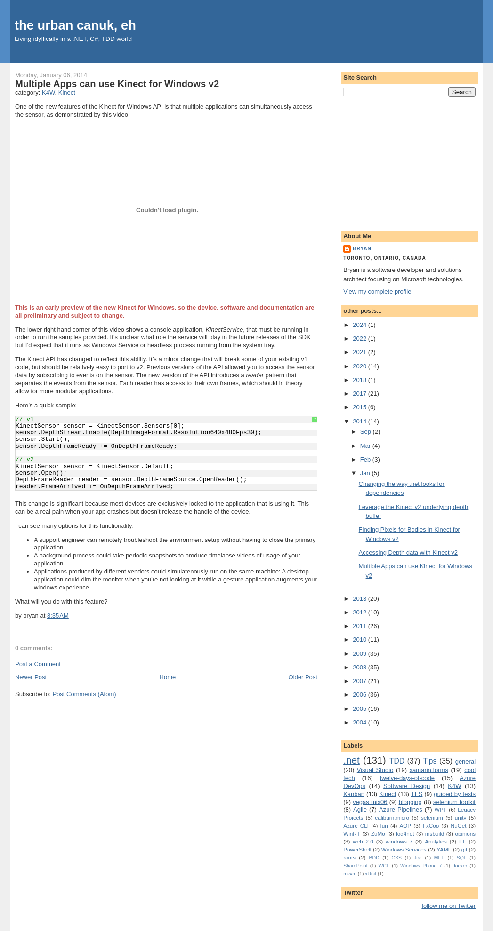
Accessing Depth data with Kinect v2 (408, 552)
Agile (360, 809)
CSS (397, 857)
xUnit (370, 873)
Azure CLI (356, 825)
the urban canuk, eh (75, 25)
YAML (443, 849)
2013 (360, 598)
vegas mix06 (370, 801)
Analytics (436, 841)
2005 (360, 708)
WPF (441, 809)
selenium (432, 817)
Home (168, 677)
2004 (360, 722)
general (465, 761)
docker (460, 865)
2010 (360, 639)
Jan (366, 473)
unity (461, 817)
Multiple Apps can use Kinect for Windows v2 (117, 84)
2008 (360, 667)
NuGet (459, 825)
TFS (417, 793)
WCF (383, 865)
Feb (366, 459)
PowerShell (357, 849)
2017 (360, 393)
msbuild (434, 833)
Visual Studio (375, 769)
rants (349, 857)
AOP (405, 825)
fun (384, 825)
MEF (439, 857)
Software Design (406, 785)
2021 (360, 352)
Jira (418, 857)
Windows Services (404, 849)
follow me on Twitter (448, 905)
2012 (360, 612)
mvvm (349, 873)
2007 (360, 680)
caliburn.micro (392, 817)
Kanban (353, 793)
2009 (360, 653)
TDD (396, 761)
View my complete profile (377, 291)
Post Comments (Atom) (84, 694)
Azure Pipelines (400, 809)
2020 (360, 366)
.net (351, 760)
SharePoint (355, 865)
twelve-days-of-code (407, 777)
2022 (360, 338)
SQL (462, 857)
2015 (360, 407)
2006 (360, 694)
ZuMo (378, 833)
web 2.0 (363, 841)
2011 (360, 625)
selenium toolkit (454, 801)
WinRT (351, 833)
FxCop (431, 825)
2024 (360, 324)
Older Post (303, 677)
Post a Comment (38, 664)
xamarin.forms (429, 769)
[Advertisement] (409, 162)
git (464, 849)
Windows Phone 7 (421, 865)
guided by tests (455, 793)
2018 (360, 379)
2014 (360, 421)
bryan (362, 248)
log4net (405, 833)
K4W (48, 92)
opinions (465, 833)
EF (462, 841)
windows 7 (399, 841)
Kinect (66, 92)
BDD (374, 857)
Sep (366, 431)
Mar (366, 445)
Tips (429, 761)
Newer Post (31, 677)
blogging (410, 801)
